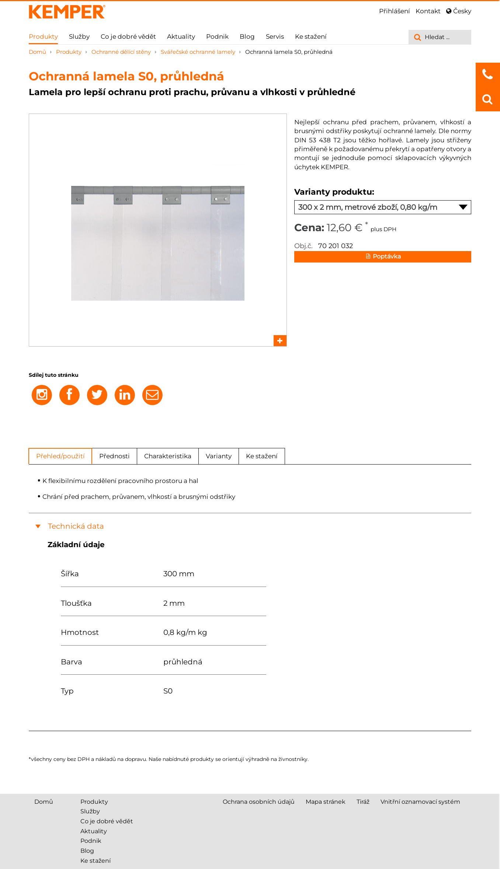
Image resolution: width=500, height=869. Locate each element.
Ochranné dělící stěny (121, 51)
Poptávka (383, 257)
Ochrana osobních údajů (259, 801)
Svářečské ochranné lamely (199, 51)
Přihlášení (394, 11)
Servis (275, 36)
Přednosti (114, 456)
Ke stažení (311, 36)
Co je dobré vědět (128, 36)
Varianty (219, 456)
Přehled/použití (60, 456)
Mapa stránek (326, 801)
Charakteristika (167, 456)
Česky (458, 11)
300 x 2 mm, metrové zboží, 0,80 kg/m (383, 207)
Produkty (43, 36)
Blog (247, 36)
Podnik (217, 36)
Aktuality (181, 36)
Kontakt (428, 11)
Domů (38, 51)
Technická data (76, 526)
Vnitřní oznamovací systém (420, 801)
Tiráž (363, 801)
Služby (79, 36)
